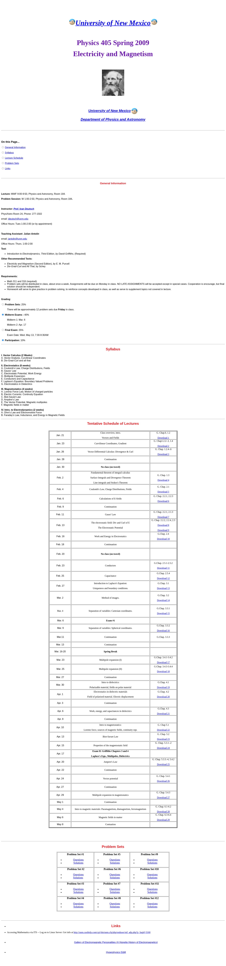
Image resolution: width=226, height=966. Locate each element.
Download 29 (163, 820)
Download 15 (163, 613)
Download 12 (163, 578)
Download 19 (163, 687)
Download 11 (163, 568)
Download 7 (163, 517)
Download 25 (163, 764)
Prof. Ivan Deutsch (23, 209)
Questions (78, 859)
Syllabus (9, 152)
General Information (15, 147)
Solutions (78, 862)
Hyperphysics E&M (116, 952)
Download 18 (163, 671)
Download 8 (163, 525)
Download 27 (163, 797)
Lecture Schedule (14, 158)
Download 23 (163, 739)
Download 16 (163, 630)
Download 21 (163, 713)
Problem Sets (12, 163)
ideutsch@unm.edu (18, 219)
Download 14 (163, 600)
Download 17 (163, 662)
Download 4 (163, 480)
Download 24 (163, 748)
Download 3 (163, 454)
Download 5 (163, 491)
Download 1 (163, 437)
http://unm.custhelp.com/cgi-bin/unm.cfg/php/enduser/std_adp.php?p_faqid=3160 (112, 932)
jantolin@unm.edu (17, 239)
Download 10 (163, 539)
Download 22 (163, 730)
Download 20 (163, 696)
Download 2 (163, 446)
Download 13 (163, 588)
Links (7, 168)
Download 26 (163, 781)
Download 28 (163, 811)
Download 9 (163, 530)
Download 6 (163, 501)
